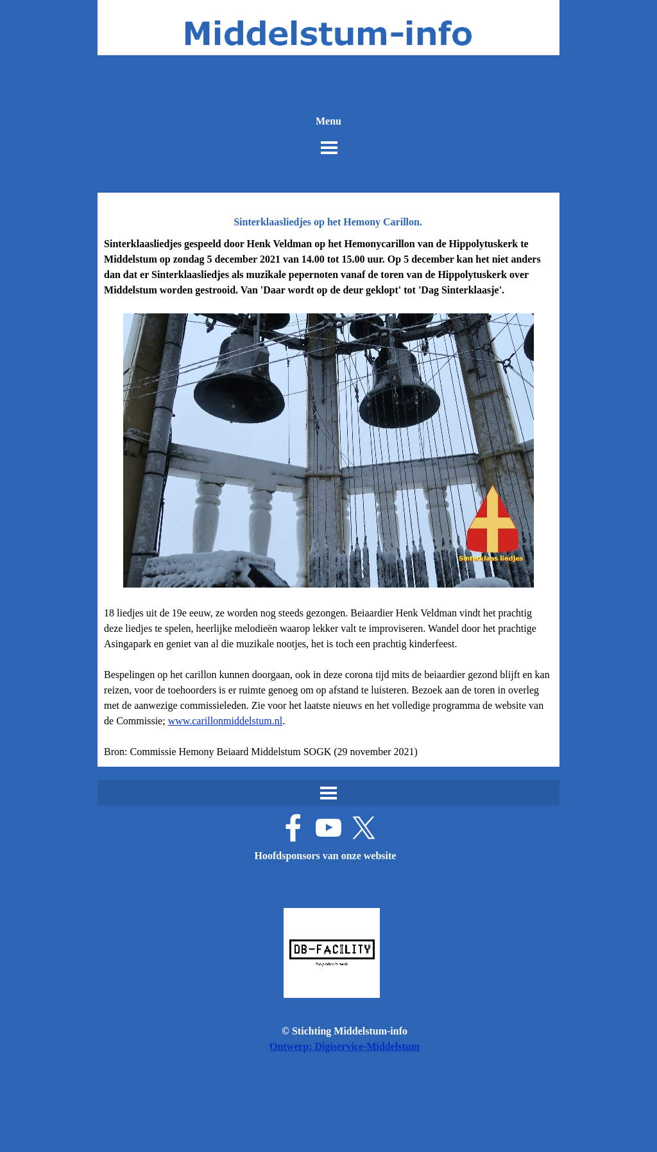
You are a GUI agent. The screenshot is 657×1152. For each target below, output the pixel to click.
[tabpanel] (328, 498)
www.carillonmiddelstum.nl (225, 720)
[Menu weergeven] (329, 148)
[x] (364, 828)
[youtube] (328, 828)
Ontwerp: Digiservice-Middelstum (344, 1046)
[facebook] (293, 828)
